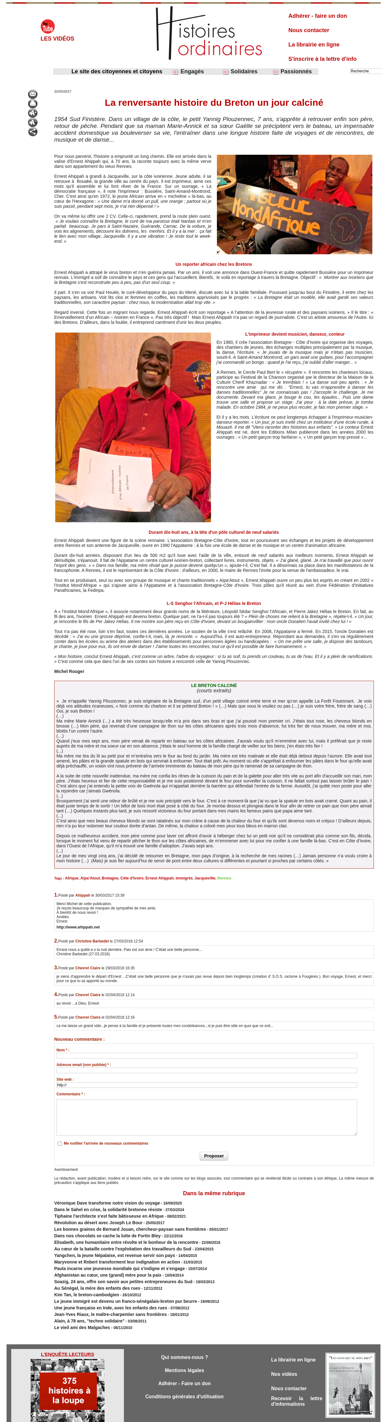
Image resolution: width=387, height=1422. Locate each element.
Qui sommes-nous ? (184, 1338)
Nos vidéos (285, 1355)
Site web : (65, 1079)
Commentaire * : (70, 1093)
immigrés (172, 878)
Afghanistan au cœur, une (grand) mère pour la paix (100, 1263)
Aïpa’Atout (87, 878)
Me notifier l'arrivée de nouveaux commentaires (106, 1143)
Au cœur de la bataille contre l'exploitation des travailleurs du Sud (113, 1241)
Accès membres (161, 1415)
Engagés (188, 71)
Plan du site (188, 1415)
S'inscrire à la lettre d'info (322, 59)
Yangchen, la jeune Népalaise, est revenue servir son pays (106, 1246)
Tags (204, 1415)
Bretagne (105, 878)
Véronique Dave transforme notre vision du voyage (99, 1202)
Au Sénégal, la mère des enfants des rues (91, 1275)
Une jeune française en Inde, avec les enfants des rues (102, 1291)
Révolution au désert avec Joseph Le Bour (92, 1218)
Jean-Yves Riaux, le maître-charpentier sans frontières (102, 1297)
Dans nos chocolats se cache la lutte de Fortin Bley (100, 1230)
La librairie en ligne (314, 44)
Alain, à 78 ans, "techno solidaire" (84, 1303)
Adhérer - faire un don (317, 16)
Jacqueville (191, 878)
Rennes (208, 878)
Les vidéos (57, 39)
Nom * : (63, 1049)
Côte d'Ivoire (125, 878)
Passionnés (292, 71)
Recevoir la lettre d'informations (296, 1384)
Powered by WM (225, 1415)
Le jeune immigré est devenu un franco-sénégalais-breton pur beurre (115, 1286)
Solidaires (240, 71)
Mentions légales (184, 1352)
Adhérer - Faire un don (184, 1365)
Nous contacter (308, 30)
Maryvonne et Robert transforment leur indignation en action (108, 1252)
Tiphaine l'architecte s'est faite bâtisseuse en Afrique (101, 1213)
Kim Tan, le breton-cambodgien (82, 1280)
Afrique (71, 878)
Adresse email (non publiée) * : (83, 1064)
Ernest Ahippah (150, 878)
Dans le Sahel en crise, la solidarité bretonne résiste (100, 1207)
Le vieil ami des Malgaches (78, 1308)
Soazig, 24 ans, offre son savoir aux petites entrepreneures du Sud (113, 1269)
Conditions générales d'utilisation (184, 1379)
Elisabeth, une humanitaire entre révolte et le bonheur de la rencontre (116, 1235)
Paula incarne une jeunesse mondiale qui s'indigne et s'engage (110, 1258)
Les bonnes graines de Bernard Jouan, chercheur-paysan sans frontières (119, 1224)
